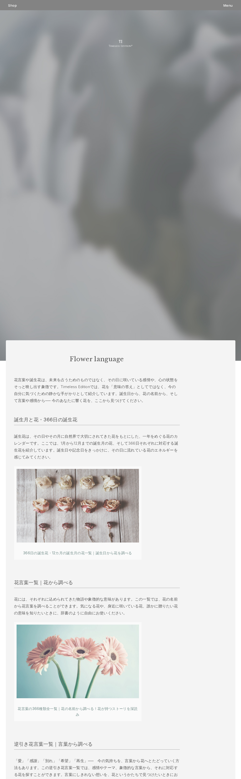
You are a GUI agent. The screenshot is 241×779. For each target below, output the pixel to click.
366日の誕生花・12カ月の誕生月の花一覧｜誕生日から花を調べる (77, 553)
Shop (12, 5)
